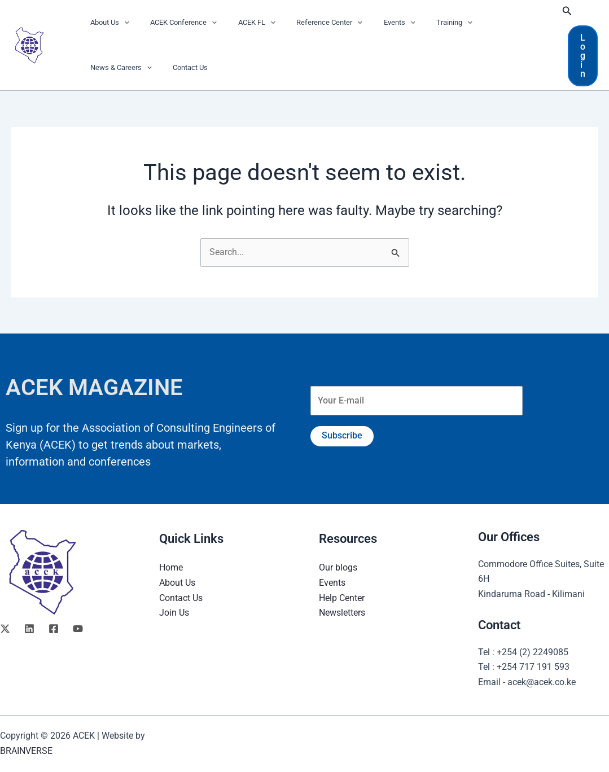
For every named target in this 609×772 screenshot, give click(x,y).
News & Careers (481, 22)
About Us (106, 22)
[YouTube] (78, 629)
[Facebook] (54, 629)
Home (171, 567)
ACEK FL (240, 22)
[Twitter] (5, 629)
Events (369, 22)
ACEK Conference (174, 22)
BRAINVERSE (26, 750)
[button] (121, 22)
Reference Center (306, 22)
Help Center (342, 597)
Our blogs (338, 567)
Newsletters (342, 612)
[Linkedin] (29, 629)
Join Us (174, 612)
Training (418, 22)
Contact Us (104, 67)
